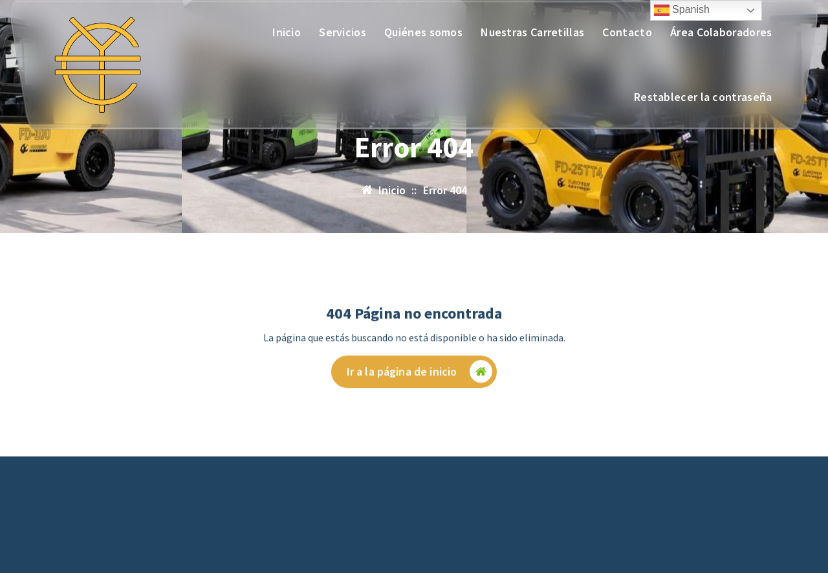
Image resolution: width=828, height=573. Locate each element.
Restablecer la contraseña (703, 96)
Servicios (342, 32)
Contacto (626, 32)
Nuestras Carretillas (532, 32)
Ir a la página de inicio (420, 379)
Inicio (286, 32)
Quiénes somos (423, 32)
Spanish (682, 10)
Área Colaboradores (721, 32)
